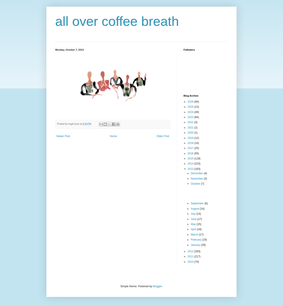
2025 (191, 106)
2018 (191, 143)
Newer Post (63, 136)
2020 (191, 132)
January (196, 245)
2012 (191, 251)
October (196, 183)
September (198, 203)
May (194, 224)
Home (113, 136)
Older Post (163, 136)
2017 (191, 148)
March (195, 234)
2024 (191, 112)
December (197, 173)
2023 (191, 117)
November (197, 178)
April (194, 229)
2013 (191, 168)
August (195, 208)
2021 (191, 127)
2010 (191, 261)
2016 (191, 153)
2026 (191, 101)
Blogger (157, 286)
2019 (191, 138)
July (193, 213)
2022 (191, 122)
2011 (191, 256)
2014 (191, 163)
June (194, 219)
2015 (191, 158)
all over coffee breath (117, 21)
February (196, 239)
